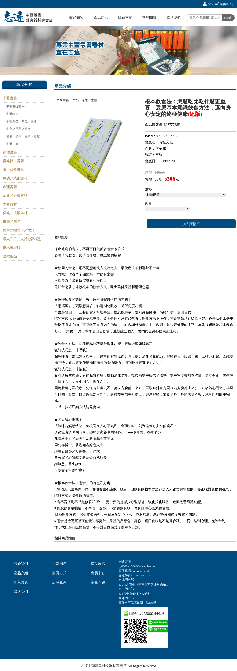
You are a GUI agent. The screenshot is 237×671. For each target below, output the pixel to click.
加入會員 (21, 582)
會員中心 (98, 573)
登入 (211, 4)
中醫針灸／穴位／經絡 (21, 121)
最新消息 (59, 564)
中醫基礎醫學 (15, 106)
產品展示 (101, 17)
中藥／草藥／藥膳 (18, 129)
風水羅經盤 (11, 247)
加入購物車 (191, 224)
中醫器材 (10, 204)
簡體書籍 (10, 152)
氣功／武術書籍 (15, 178)
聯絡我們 (174, 17)
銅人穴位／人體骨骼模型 (22, 239)
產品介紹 (21, 573)
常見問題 (149, 17)
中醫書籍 (10, 98)
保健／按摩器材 (15, 213)
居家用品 (10, 256)
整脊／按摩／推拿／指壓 (23, 136)
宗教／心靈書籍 (15, 195)
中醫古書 (12, 144)
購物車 (226, 4)
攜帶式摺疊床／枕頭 (18, 230)
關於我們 (21, 564)
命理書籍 (10, 187)
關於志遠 (76, 17)
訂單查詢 (59, 582)
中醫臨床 (12, 114)
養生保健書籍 (13, 169)
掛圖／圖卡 (11, 221)
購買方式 (125, 17)
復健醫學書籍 (13, 161)
